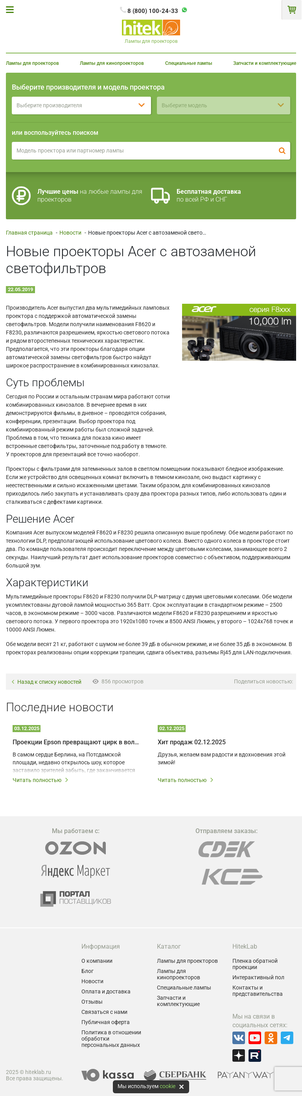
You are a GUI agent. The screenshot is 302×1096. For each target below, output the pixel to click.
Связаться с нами (104, 1012)
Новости (70, 232)
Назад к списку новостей (46, 682)
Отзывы (92, 1002)
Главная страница (29, 232)
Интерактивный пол (258, 977)
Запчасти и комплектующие (264, 63)
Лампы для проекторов (32, 63)
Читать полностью (41, 780)
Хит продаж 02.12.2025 (192, 742)
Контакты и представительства (257, 990)
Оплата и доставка (106, 991)
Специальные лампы (188, 63)
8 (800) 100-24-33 (152, 11)
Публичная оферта (105, 1022)
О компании (96, 961)
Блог (87, 971)
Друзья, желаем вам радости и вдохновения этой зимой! (221, 758)
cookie (167, 1086)
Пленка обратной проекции (255, 964)
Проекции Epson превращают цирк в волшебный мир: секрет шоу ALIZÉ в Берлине (76, 742)
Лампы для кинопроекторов (112, 63)
